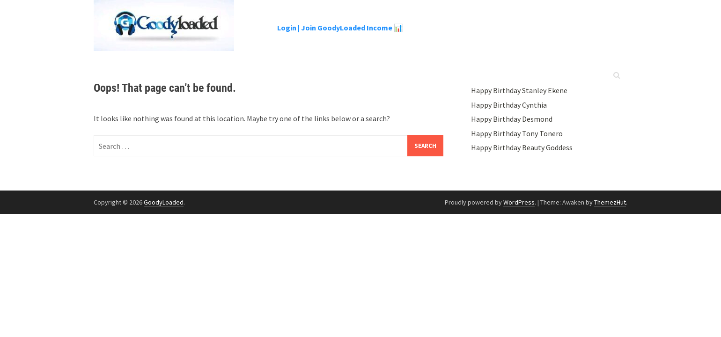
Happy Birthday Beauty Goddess (522, 147)
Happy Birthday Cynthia (509, 105)
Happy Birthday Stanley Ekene (519, 90)
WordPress (519, 202)
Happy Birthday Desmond (511, 119)
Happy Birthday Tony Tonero (517, 133)
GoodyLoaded (164, 202)
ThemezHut (610, 202)
